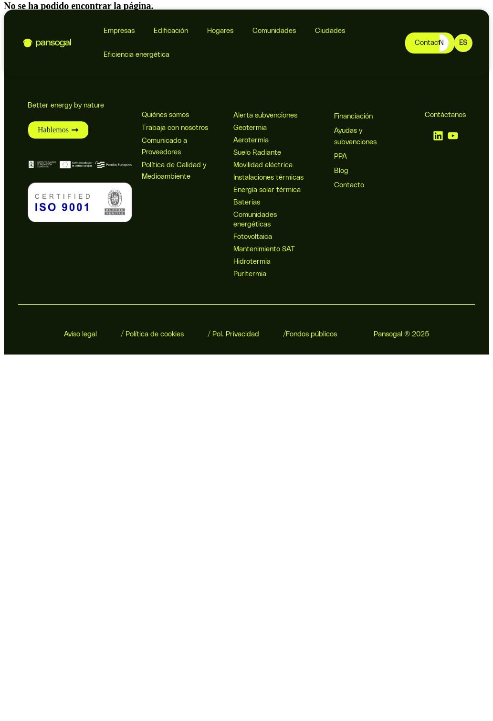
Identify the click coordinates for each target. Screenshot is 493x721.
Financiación (353, 116)
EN (439, 43)
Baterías (246, 202)
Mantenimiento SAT (264, 249)
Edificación (171, 30)
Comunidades (274, 30)
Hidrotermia (252, 261)
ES (463, 43)
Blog (341, 170)
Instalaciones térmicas (268, 177)
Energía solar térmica (267, 190)
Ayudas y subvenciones (355, 136)
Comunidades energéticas (255, 219)
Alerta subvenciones (265, 115)
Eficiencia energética (136, 54)
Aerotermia (251, 140)
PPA (340, 156)
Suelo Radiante (257, 152)
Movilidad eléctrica (263, 165)
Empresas (119, 30)
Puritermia (249, 274)
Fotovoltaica (252, 236)
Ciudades (330, 30)
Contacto (349, 185)
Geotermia (250, 127)
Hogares (220, 30)
